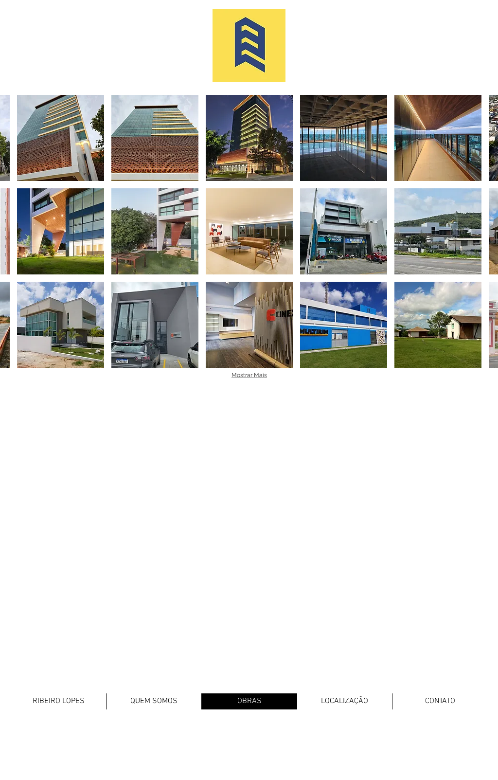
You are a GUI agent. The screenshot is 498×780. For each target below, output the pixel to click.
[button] (60, 138)
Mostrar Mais (249, 375)
